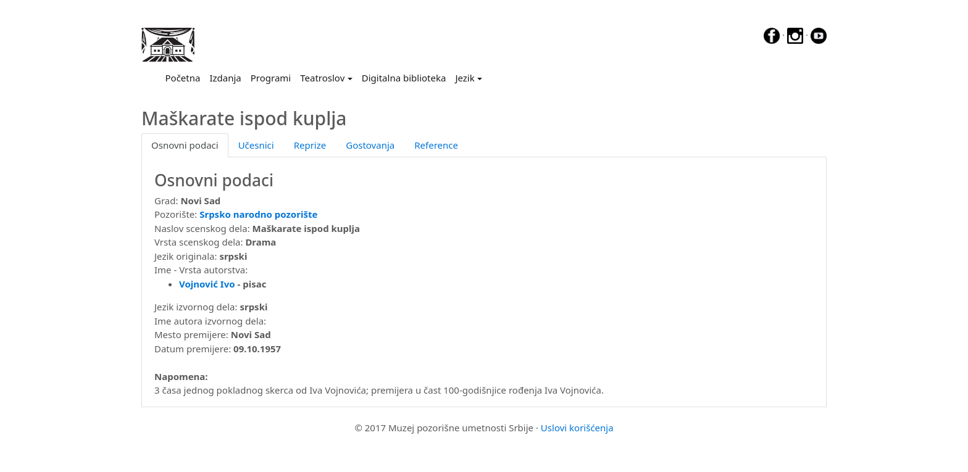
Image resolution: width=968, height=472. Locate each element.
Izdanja (225, 78)
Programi (271, 78)
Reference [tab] (436, 145)
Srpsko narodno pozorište (258, 214)
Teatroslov (322, 78)
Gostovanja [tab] (370, 145)
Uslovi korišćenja (577, 427)
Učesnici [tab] (256, 145)
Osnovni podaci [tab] (185, 145)
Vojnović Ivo (207, 284)
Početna (185, 77)
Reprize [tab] (310, 145)
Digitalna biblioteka (404, 78)
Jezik (464, 78)
